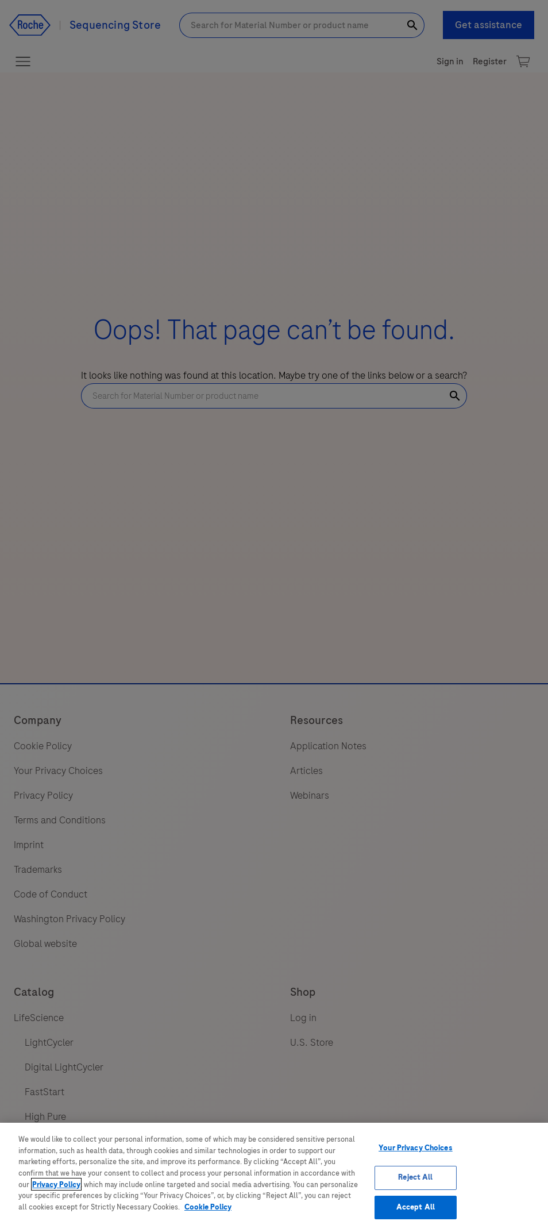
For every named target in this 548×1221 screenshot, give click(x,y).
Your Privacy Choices (416, 1155)
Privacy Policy (56, 1192)
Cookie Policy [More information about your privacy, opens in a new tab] (207, 1214)
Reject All (415, 1184)
